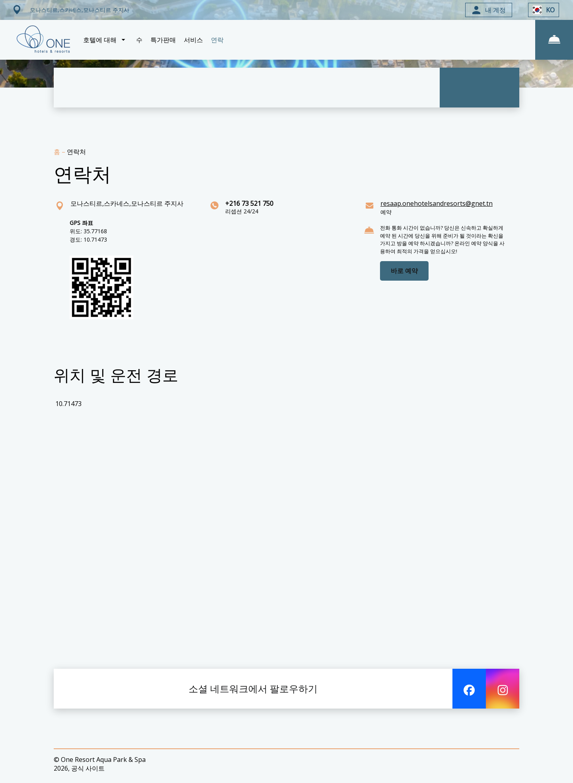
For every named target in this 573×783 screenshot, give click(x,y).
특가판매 (163, 39)
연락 (217, 39)
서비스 (193, 39)
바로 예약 (404, 270)
